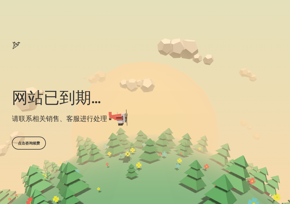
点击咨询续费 (29, 143)
